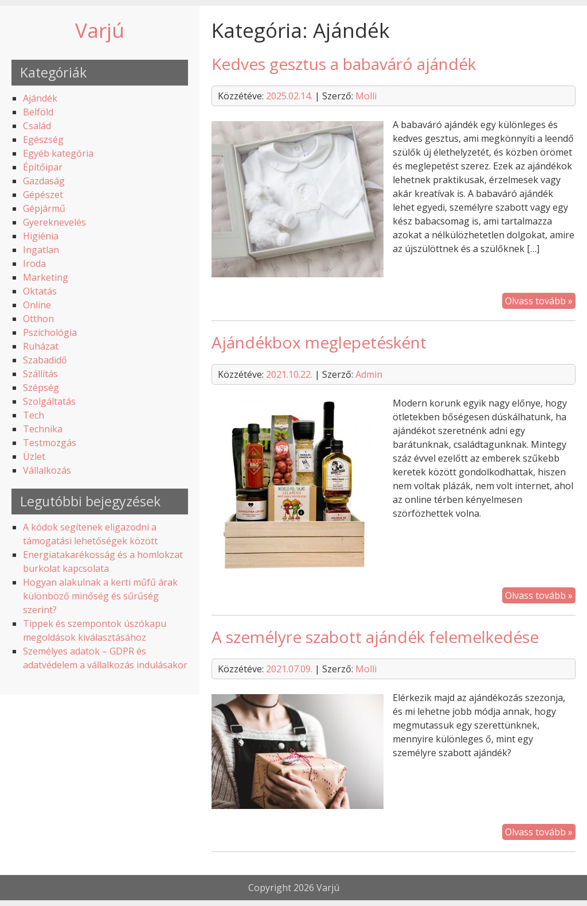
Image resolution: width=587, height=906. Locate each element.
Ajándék (40, 98)
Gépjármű (44, 208)
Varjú (99, 30)
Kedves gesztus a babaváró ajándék (344, 64)
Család (37, 125)
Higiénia (40, 236)
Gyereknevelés (54, 222)
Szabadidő (45, 360)
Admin (368, 374)
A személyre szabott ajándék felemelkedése (375, 637)
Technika (42, 429)
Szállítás (40, 373)
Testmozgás (49, 442)
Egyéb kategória (58, 153)
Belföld (38, 112)
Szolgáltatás (49, 401)
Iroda (34, 263)
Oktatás (40, 291)
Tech (33, 415)
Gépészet (43, 194)
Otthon (38, 318)
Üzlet (34, 456)
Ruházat (40, 346)
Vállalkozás (47, 470)
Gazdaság (44, 181)
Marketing (45, 277)
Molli (366, 96)
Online (37, 305)
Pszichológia (50, 332)
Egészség (43, 139)
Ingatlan (41, 249)
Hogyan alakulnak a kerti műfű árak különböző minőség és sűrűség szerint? (100, 596)
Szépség (41, 387)
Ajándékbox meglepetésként (319, 342)
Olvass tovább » (539, 301)
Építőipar (42, 167)
